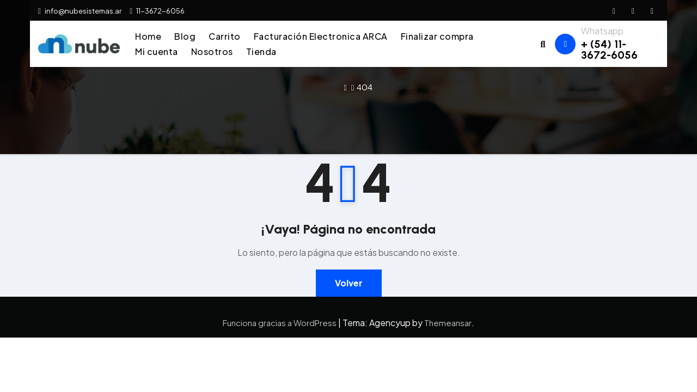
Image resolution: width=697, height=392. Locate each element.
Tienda (261, 51)
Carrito (225, 36)
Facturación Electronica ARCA (321, 36)
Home (148, 36)
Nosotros (212, 51)
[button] (543, 44)
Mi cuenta (156, 51)
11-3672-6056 (157, 11)
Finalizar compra (437, 36)
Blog (184, 36)
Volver (349, 283)
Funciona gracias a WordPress (280, 322)
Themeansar (448, 322)
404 (364, 87)
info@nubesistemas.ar (79, 11)
